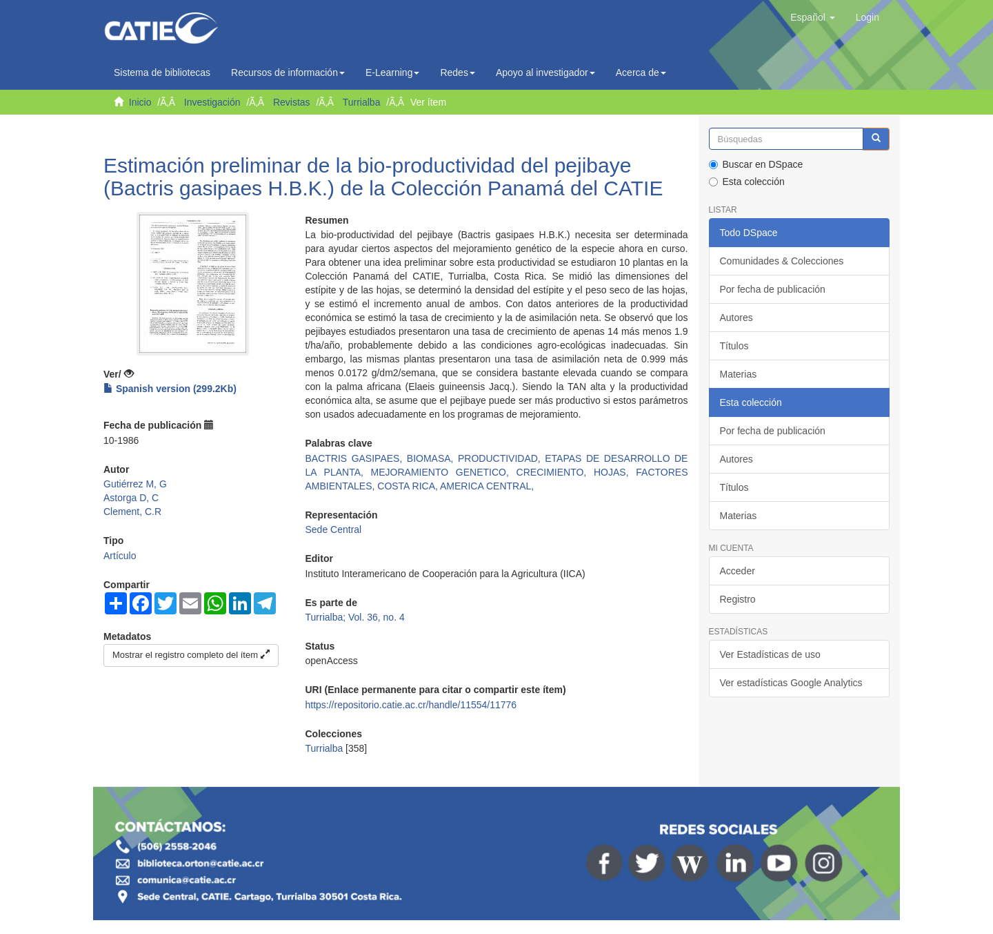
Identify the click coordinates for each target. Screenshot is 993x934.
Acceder (737, 570)
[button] (812, 17)
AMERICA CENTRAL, (487, 486)
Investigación (212, 102)
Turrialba (362, 102)
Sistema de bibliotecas (162, 72)
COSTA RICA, (408, 486)
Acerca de (641, 72)
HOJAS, (615, 472)
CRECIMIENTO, (555, 472)
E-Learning (392, 72)
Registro (738, 599)
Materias (738, 374)
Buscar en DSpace (756, 164)
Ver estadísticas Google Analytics (791, 682)
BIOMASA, (432, 458)
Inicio (140, 102)
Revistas (291, 102)
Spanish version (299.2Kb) (170, 388)
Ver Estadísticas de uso (770, 654)
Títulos (734, 345)
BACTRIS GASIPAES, (355, 458)
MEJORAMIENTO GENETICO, (443, 472)
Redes (457, 72)
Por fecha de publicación (772, 289)
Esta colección (747, 181)
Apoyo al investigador (545, 72)
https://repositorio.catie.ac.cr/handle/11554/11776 (410, 704)
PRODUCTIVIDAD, (501, 458)
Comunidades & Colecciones (782, 260)
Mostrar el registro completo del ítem (191, 655)
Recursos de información (288, 72)
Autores (736, 317)
